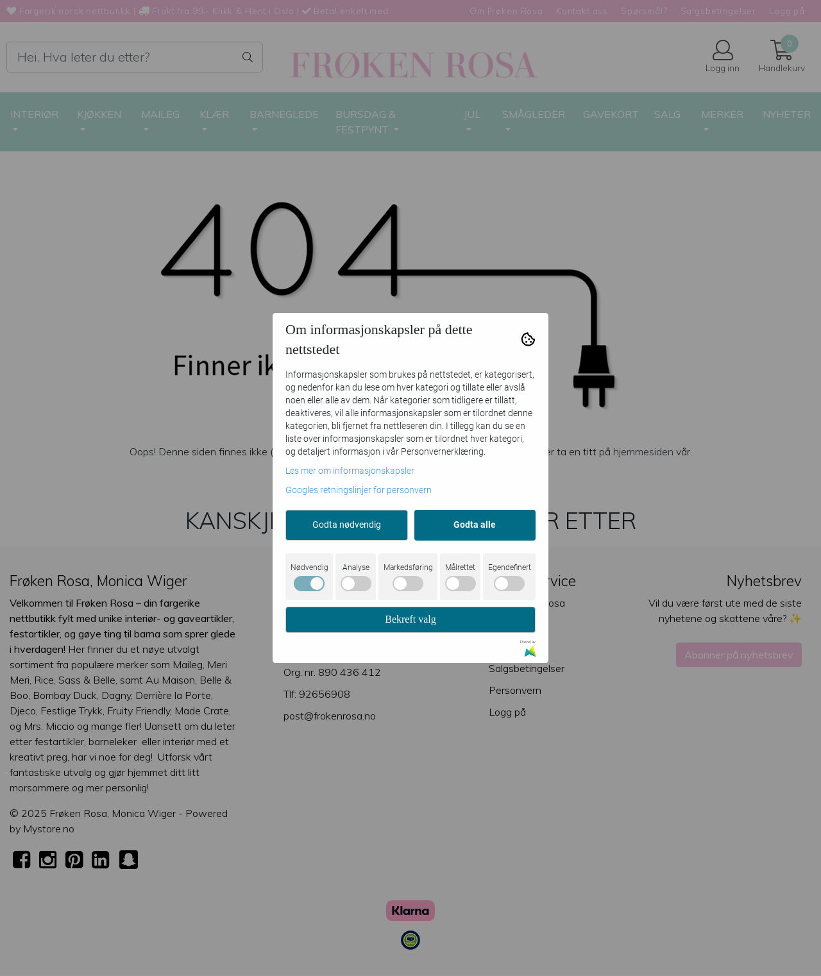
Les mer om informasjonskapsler (349, 471)
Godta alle (474, 524)
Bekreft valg (410, 619)
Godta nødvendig (346, 524)
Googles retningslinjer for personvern (358, 490)
